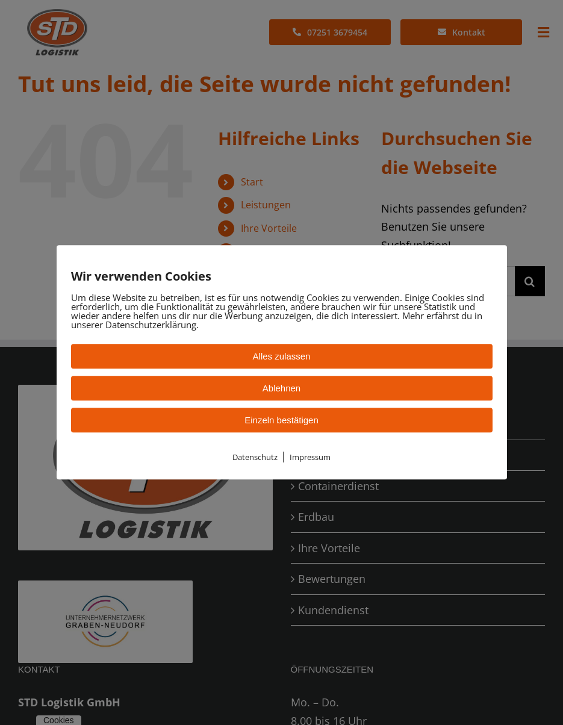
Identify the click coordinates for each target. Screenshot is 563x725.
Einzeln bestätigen (281, 420)
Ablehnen (281, 388)
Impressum (310, 457)
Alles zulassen (282, 356)
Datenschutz (255, 457)
